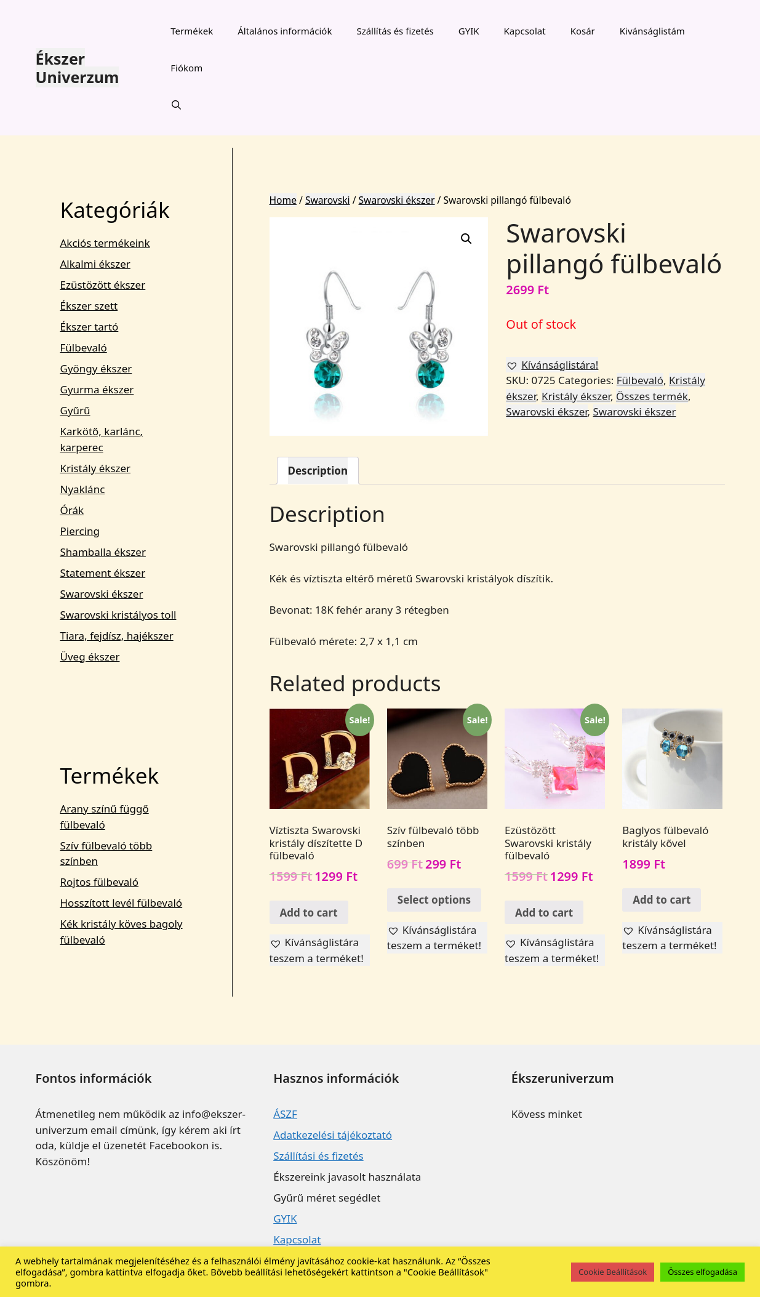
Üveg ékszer (90, 656)
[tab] (318, 470)
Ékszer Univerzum (77, 67)
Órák (72, 510)
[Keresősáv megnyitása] (176, 104)
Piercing (80, 531)
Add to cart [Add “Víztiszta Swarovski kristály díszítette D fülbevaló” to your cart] (309, 912)
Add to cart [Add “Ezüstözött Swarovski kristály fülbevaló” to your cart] (544, 912)
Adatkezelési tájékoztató (332, 1135)
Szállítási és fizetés (318, 1156)
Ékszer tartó (89, 326)
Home (283, 200)
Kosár (582, 31)
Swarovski (327, 200)
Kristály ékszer (576, 396)
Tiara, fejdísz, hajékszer (117, 635)
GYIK (468, 31)
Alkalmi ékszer (95, 264)
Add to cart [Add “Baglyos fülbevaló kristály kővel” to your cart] (661, 900)
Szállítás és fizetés (394, 31)
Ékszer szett (89, 306)
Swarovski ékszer (397, 200)
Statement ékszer (103, 573)
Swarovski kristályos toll (118, 615)
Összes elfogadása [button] (702, 1271)
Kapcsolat (525, 31)
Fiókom (186, 68)
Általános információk (285, 31)
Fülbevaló (640, 380)
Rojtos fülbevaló (99, 882)
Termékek (191, 31)
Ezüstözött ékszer (103, 285)
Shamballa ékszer (103, 552)
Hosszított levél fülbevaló (121, 903)
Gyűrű (75, 410)
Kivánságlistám (652, 31)
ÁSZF (285, 1114)
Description (318, 471)
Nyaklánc (82, 489)
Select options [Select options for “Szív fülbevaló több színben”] (434, 900)
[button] (552, 365)
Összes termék (652, 396)
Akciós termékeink (105, 243)
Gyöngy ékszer (96, 368)
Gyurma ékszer (97, 389)
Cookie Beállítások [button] (612, 1271)
